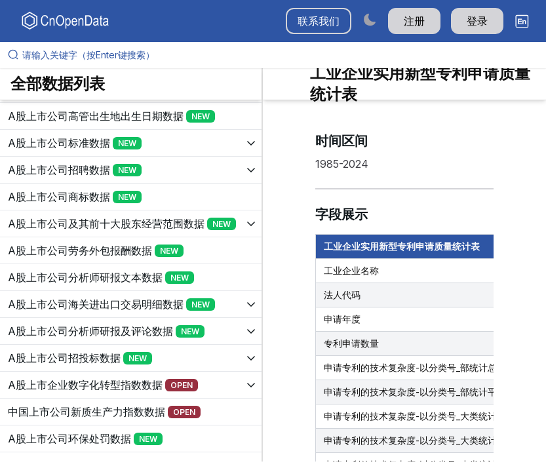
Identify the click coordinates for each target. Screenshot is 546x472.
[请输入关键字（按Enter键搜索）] (278, 55)
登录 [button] (477, 21)
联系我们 (319, 21)
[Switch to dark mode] (370, 19)
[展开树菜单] (131, 116)
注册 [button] (414, 21)
